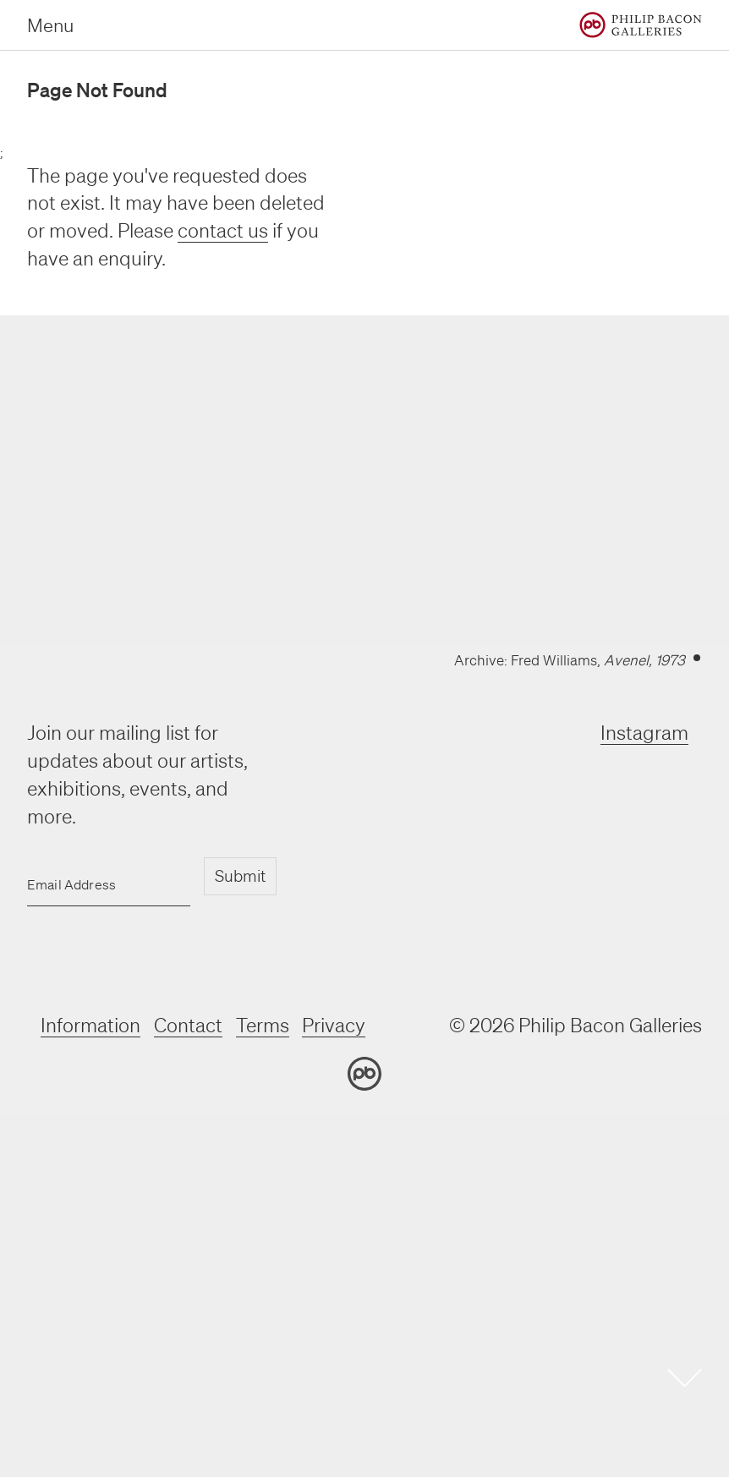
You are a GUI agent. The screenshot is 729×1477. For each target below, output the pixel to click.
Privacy (334, 1025)
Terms (262, 1025)
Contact (188, 1025)
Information (90, 1025)
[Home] (640, 24)
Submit (240, 876)
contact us (223, 230)
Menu (50, 25)
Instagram (644, 732)
